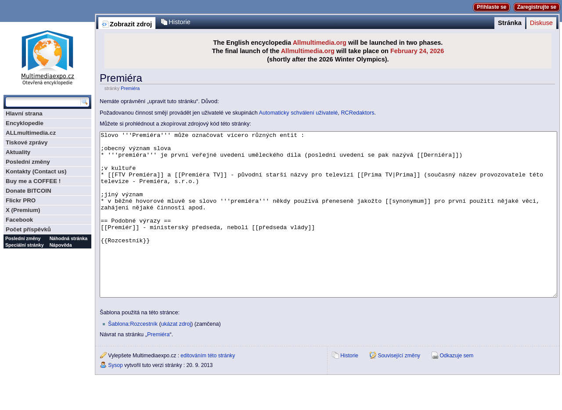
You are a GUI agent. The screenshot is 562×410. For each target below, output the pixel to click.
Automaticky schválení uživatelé (298, 113)
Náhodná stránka (68, 238)
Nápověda (61, 245)
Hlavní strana (24, 113)
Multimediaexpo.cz (47, 56)
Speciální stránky (24, 245)
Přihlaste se (491, 7)
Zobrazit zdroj (131, 24)
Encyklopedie (24, 123)
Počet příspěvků (28, 229)
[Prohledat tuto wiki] (43, 102)
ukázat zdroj (176, 357)
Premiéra (130, 88)
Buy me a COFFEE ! (33, 181)
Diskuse (541, 22)
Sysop (115, 398)
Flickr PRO (21, 200)
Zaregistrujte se (536, 7)
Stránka (510, 22)
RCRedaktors (357, 113)
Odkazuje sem (456, 388)
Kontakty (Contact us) (36, 171)
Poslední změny (28, 161)
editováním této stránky (207, 388)
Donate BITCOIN (28, 190)
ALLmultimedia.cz (31, 132)
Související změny (399, 388)
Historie (180, 21)
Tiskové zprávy (26, 142)
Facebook (19, 219)
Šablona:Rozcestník (133, 357)
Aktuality (18, 152)
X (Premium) (23, 210)
